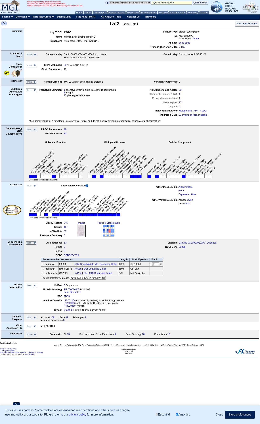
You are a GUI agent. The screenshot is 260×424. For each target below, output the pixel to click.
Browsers (150, 16)
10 (65, 133)
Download (21, 16)
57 (65, 242)
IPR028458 (70, 305)
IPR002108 (70, 300)
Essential (163, 414)
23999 (195, 38)
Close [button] (219, 414)
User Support (29, 354)
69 (53, 317)
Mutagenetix (185, 110)
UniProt (77, 273)
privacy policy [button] (77, 414)
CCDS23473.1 (71, 255)
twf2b (187, 203)
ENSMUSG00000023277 (192, 242)
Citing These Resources (8, 349)
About (4, 12)
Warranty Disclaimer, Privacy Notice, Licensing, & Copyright (21, 352)
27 (180, 102)
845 (66, 222)
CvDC (203, 110)
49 (65, 129)
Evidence (211, 242)
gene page (184, 42)
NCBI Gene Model (83, 264)
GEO (181, 190)
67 (65, 231)
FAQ (16, 12)
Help (10, 12)
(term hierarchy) (72, 292)
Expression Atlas (187, 194)
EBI (85, 273)
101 (66, 227)
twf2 (190, 200)
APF (196, 110)
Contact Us (133, 16)
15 (65, 95)
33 (180, 90)
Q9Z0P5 (68, 310)
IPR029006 (70, 303)
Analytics (183, 414)
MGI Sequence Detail (106, 264)
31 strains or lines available (193, 114)
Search (6, 16)
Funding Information (7, 351)
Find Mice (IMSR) (85, 16)
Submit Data (64, 16)
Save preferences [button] (239, 414)
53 (68, 334)
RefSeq (77, 268)
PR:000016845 (71, 289)
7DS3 (67, 296)
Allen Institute (186, 187)
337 (66, 65)
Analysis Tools (111, 17)
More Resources (42, 16)
